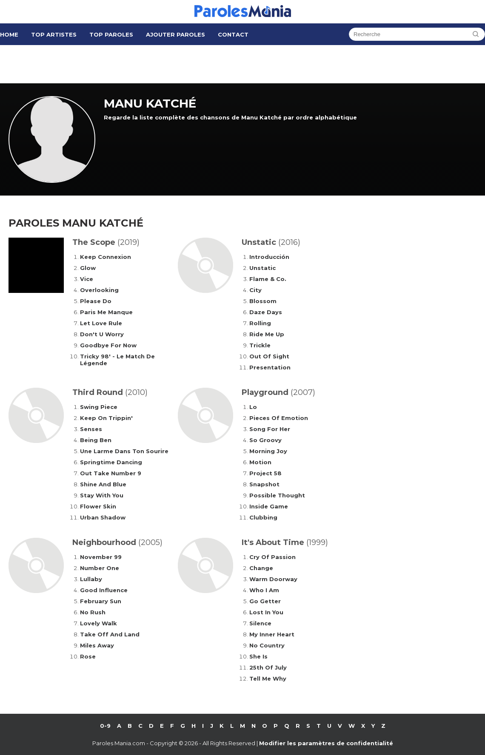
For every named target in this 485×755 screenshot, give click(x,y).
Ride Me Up (266, 334)
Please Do (95, 301)
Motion (260, 462)
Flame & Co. (267, 278)
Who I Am (264, 590)
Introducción (269, 256)
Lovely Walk (98, 623)
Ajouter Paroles (175, 34)
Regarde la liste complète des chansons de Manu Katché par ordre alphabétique (230, 117)
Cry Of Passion (272, 556)
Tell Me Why (267, 678)
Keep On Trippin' (106, 417)
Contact (233, 34)
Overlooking (99, 290)
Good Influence (104, 590)
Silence (260, 623)
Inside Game (268, 506)
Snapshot (264, 484)
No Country (267, 645)
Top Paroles (111, 34)
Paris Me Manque (106, 312)
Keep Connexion (105, 256)
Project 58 (265, 473)
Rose (88, 656)
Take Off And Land (110, 634)
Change (261, 568)
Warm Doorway (273, 579)
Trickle (260, 345)
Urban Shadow (103, 517)
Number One (99, 568)
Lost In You (266, 612)
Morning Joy (268, 451)
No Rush (93, 612)
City (255, 290)
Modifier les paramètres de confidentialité (326, 743)
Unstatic (262, 267)
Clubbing (263, 517)
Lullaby (91, 579)
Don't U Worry (102, 334)
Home (9, 34)
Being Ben (95, 440)
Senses (91, 429)
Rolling (260, 323)
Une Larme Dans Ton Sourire (124, 451)
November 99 (101, 556)
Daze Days (265, 312)
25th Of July (268, 667)
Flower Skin (98, 506)
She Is (258, 656)
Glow (88, 267)
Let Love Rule (101, 323)
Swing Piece (98, 406)
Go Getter (265, 601)
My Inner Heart (271, 634)
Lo (253, 406)
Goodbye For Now (108, 345)
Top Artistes (54, 34)
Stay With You (101, 495)
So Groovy (265, 440)
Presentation (270, 367)
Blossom (263, 301)
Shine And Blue (103, 484)
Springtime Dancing (111, 462)
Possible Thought (277, 495)
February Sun (100, 601)
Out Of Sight (269, 356)
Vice (86, 278)
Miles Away (97, 645)
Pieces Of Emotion (278, 417)
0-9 (105, 725)
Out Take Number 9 (110, 473)
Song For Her (269, 429)
